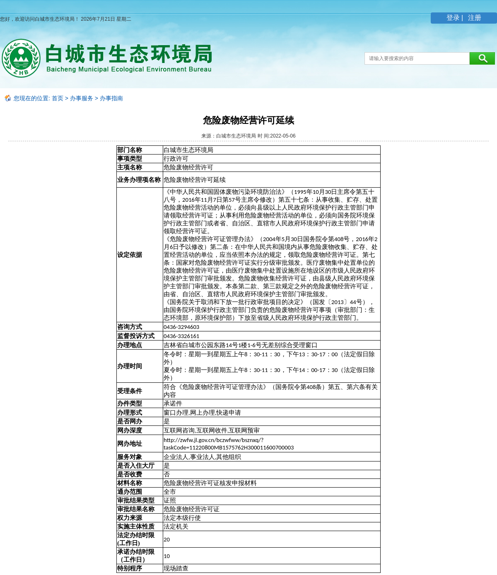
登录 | (455, 17)
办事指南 (111, 98)
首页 (57, 98)
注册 (473, 17)
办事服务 (81, 98)
